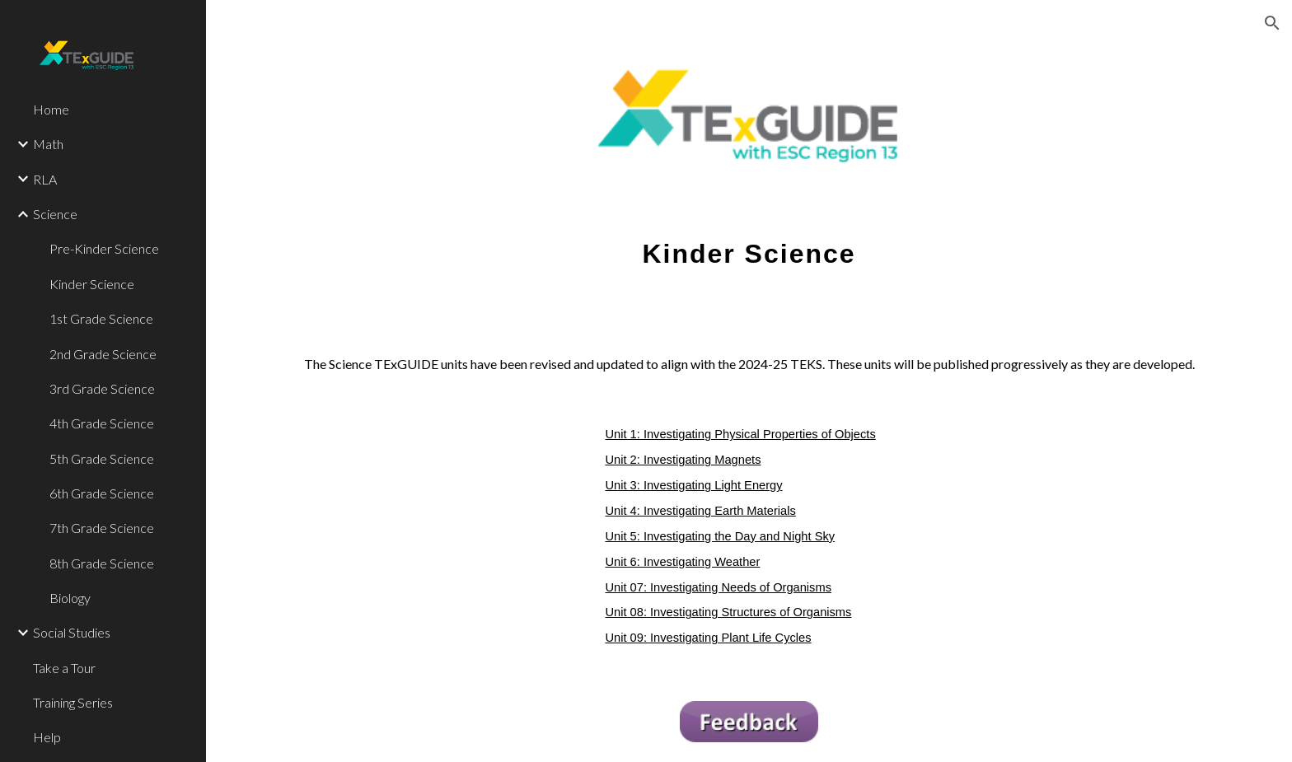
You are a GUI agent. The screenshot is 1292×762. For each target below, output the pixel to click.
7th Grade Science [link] (101, 527)
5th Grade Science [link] (101, 458)
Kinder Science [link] (91, 284)
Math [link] (48, 144)
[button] (1272, 23)
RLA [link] (45, 179)
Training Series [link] (73, 702)
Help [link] (47, 737)
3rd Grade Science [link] (102, 388)
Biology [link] (70, 597)
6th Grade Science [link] (101, 493)
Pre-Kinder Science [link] (104, 248)
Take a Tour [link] (64, 668)
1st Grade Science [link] (101, 318)
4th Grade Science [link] (101, 423)
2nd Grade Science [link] (103, 354)
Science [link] (55, 214)
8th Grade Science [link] (101, 563)
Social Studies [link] (71, 632)
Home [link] (51, 109)
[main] (748, 244)
